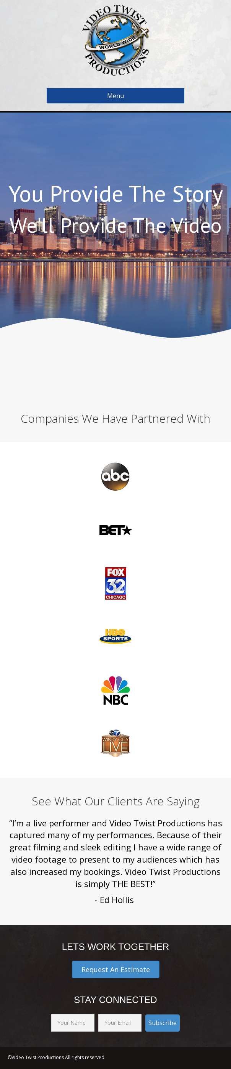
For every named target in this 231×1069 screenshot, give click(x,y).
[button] (115, 969)
